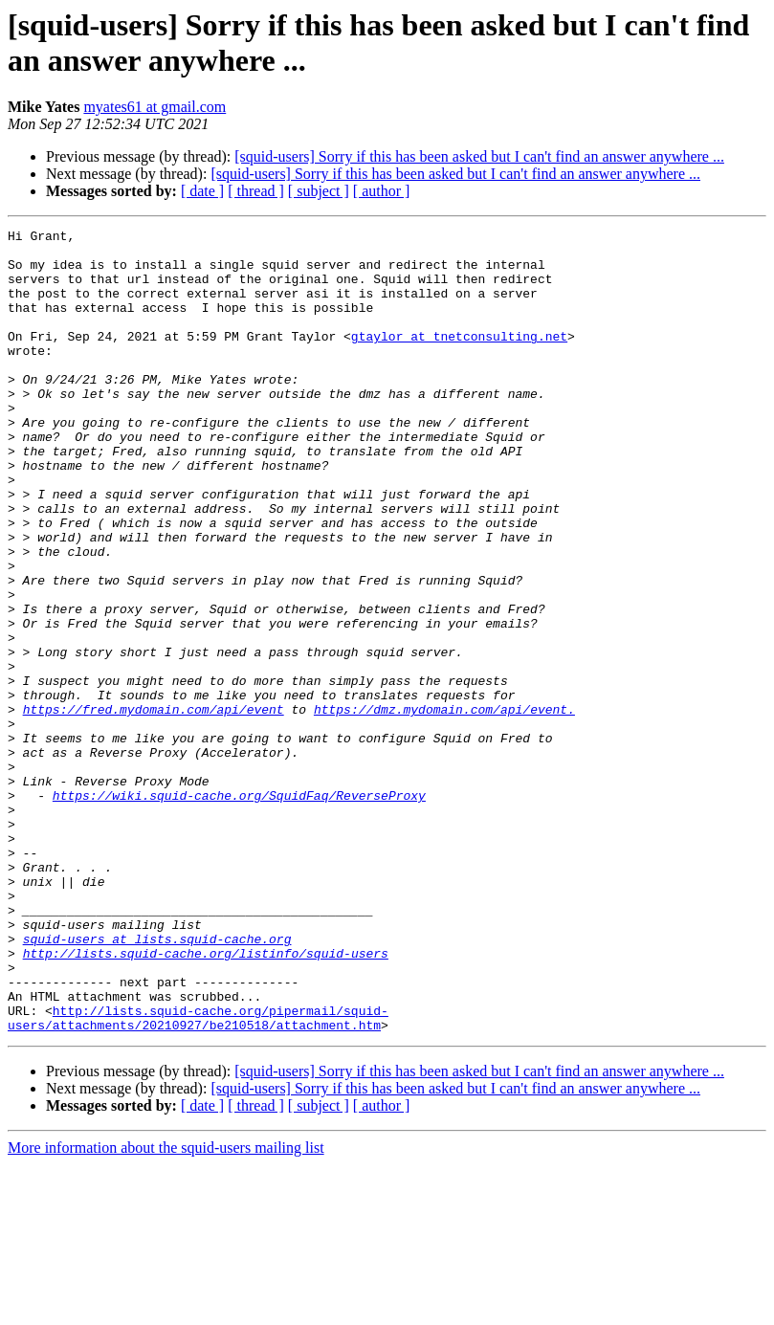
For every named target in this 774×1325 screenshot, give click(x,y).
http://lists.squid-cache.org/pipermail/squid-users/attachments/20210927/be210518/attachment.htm (198, 1176)
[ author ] (381, 191)
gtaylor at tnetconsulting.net (459, 358)
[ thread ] (256, 191)
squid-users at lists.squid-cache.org (157, 1082)
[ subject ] (318, 191)
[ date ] (202, 191)
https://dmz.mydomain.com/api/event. (444, 806)
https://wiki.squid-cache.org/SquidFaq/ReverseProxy (239, 909)
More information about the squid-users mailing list (166, 1308)
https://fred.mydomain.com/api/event (153, 806)
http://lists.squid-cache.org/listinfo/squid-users (205, 1099)
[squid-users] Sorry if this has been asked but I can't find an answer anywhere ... (479, 156)
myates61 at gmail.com (154, 107)
